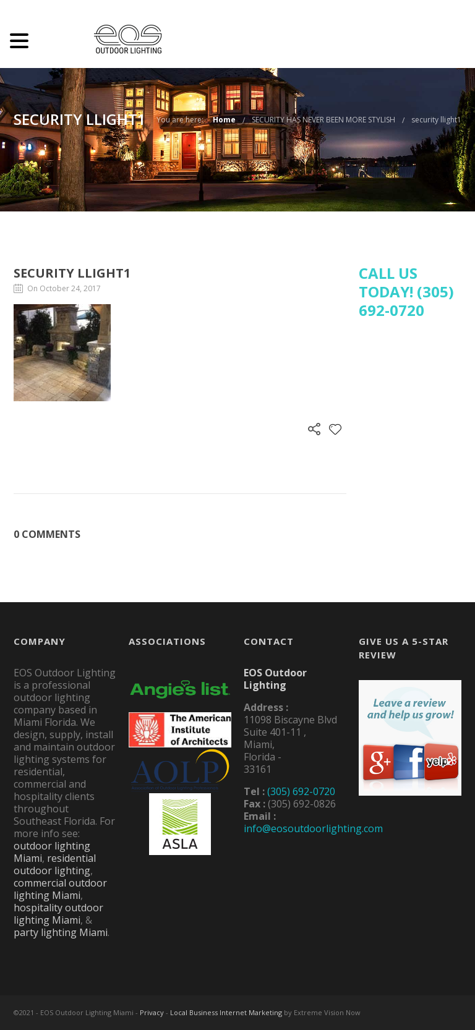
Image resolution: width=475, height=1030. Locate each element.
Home (224, 119)
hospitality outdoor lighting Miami (58, 914)
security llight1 (436, 119)
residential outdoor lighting (55, 864)
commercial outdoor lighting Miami (60, 889)
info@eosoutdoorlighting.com (313, 828)
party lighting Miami (61, 932)
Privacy (152, 1012)
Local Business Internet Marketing (226, 1012)
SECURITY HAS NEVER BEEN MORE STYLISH (323, 119)
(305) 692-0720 (301, 791)
